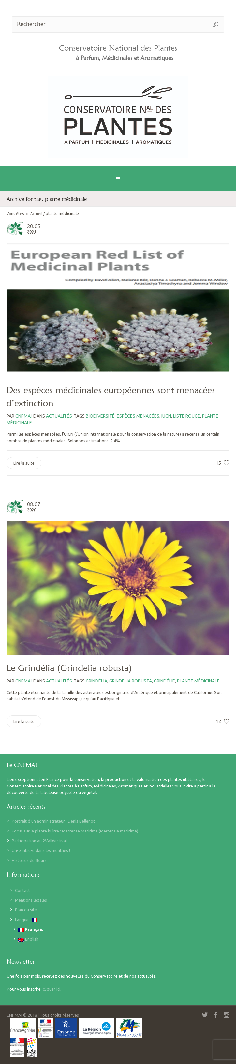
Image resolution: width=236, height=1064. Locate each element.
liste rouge (186, 416)
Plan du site (26, 909)
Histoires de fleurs (29, 860)
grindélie (164, 680)
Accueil (36, 214)
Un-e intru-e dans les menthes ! (41, 850)
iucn (166, 416)
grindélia (96, 680)
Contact (22, 890)
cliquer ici (51, 989)
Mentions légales (31, 900)
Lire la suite (24, 463)
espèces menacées (138, 416)
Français (30, 929)
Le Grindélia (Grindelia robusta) (69, 667)
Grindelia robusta (130, 680)
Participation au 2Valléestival (39, 840)
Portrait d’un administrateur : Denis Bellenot (53, 821)
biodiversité (100, 416)
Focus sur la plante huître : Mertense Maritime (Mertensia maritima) (75, 831)
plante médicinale (198, 680)
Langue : (26, 919)
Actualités (59, 416)
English (28, 939)
